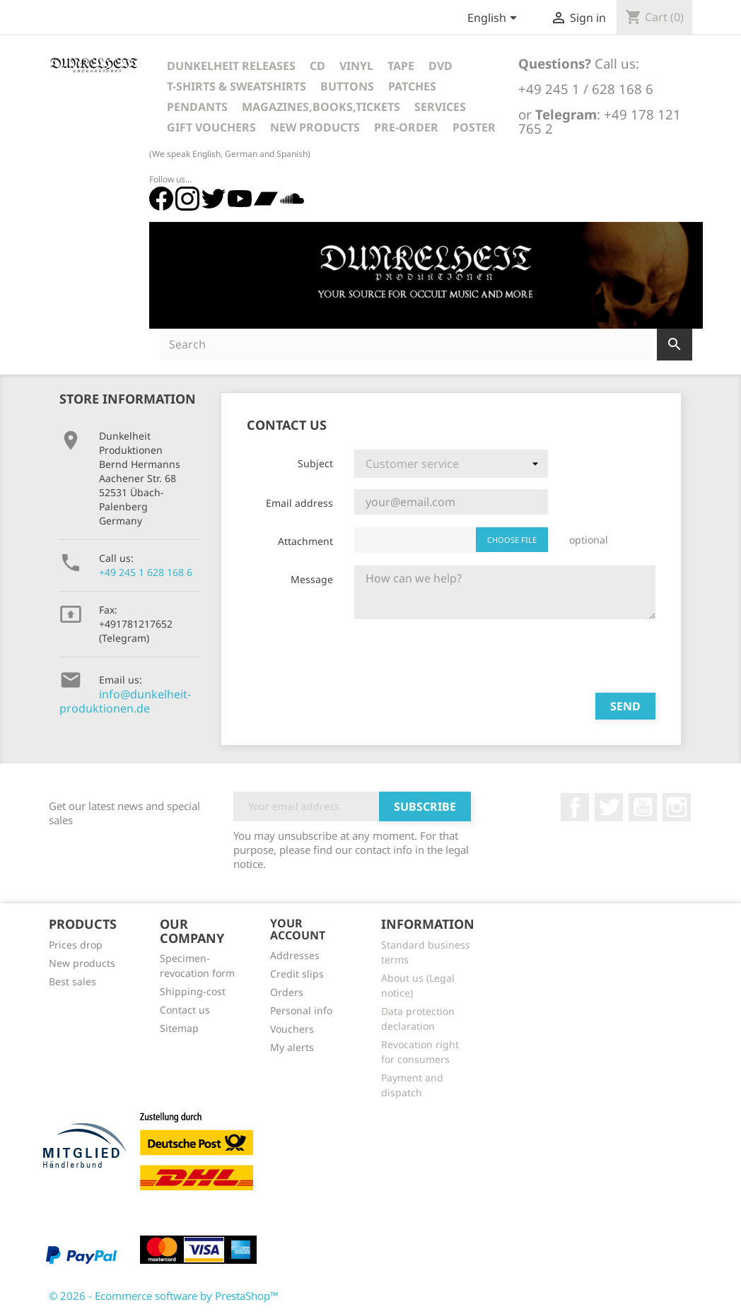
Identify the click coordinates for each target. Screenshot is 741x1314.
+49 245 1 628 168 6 (145, 572)
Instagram (677, 807)
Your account (297, 929)
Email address (299, 503)
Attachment (305, 541)
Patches (412, 86)
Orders (286, 992)
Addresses (295, 955)
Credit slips (297, 973)
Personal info (301, 1010)
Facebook (575, 807)
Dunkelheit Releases (231, 66)
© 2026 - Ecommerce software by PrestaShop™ (164, 1296)
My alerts (292, 1047)
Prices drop (76, 944)
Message (312, 579)
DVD (440, 66)
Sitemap (179, 1028)
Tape (400, 66)
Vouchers (292, 1029)
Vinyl (356, 66)
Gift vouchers (211, 127)
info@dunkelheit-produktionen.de (125, 701)
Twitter (609, 807)
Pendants (197, 107)
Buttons (347, 86)
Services (440, 107)
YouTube (643, 807)
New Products (315, 127)
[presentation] (461, 653)
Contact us (185, 1009)
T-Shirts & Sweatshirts (236, 86)
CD (317, 66)
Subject (315, 463)
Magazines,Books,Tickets (321, 107)
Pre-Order (406, 127)
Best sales (72, 981)
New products (82, 963)
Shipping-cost (193, 991)
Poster (474, 127)
